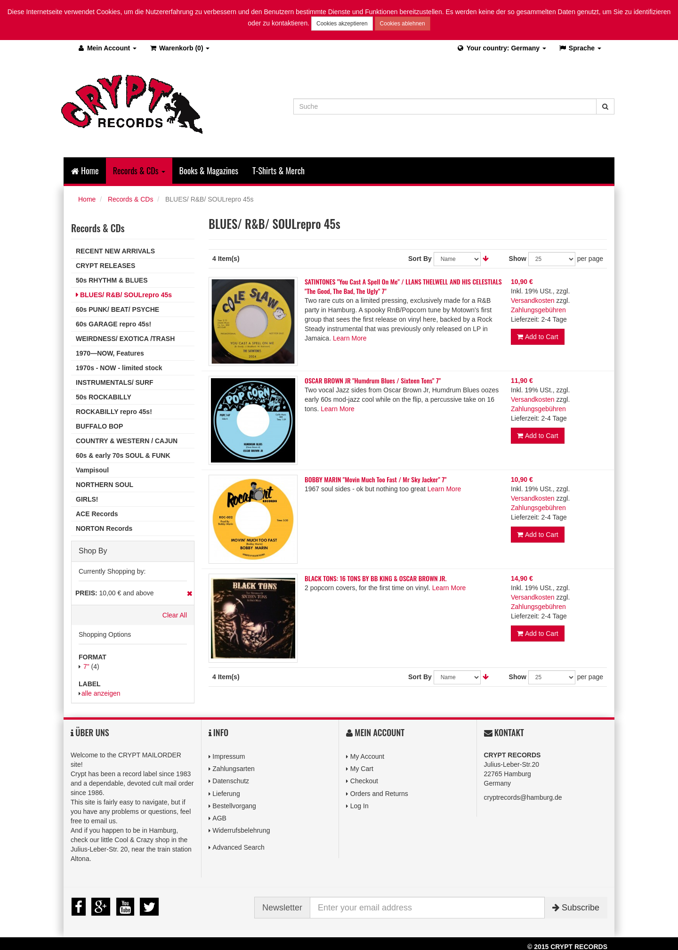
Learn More (350, 338)
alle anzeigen (101, 693)
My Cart (361, 768)
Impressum (228, 756)
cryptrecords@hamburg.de (523, 797)
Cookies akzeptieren (342, 23)
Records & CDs (130, 199)
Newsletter (282, 907)
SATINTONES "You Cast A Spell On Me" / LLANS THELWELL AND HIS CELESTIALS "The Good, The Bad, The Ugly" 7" (403, 286)
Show (517, 258)
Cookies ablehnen (402, 23)
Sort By (420, 258)
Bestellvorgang (234, 806)
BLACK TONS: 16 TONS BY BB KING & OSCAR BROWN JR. (376, 578)
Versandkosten (533, 300)
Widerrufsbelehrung (241, 830)
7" (86, 666)
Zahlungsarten (233, 768)
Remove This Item (189, 593)
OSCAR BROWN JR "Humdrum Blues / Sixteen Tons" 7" (373, 380)
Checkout (364, 781)
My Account (367, 756)
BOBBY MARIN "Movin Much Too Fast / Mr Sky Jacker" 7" (375, 479)
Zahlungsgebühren (538, 310)
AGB (219, 818)
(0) (179, 48)
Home (85, 170)
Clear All (174, 615)
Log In (359, 806)
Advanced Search (238, 847)
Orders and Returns (379, 793)
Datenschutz (230, 781)
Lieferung (226, 793)
